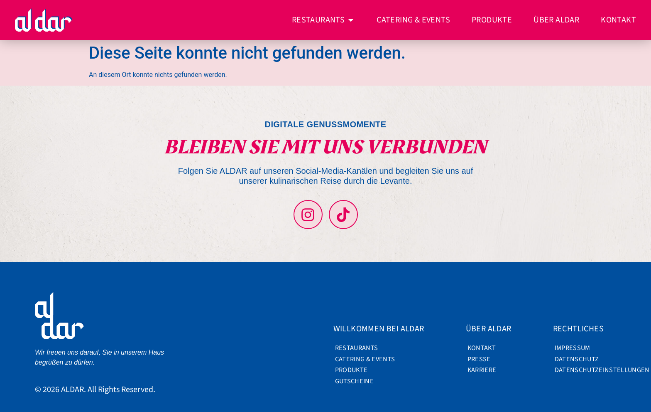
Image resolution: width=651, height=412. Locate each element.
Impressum (572, 348)
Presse (479, 359)
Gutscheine (354, 381)
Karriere (482, 370)
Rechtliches (580, 329)
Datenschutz (577, 359)
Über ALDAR (491, 329)
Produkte (351, 370)
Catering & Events (362, 359)
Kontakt (481, 348)
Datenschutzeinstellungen (582, 370)
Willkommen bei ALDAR (380, 329)
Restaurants (356, 348)
